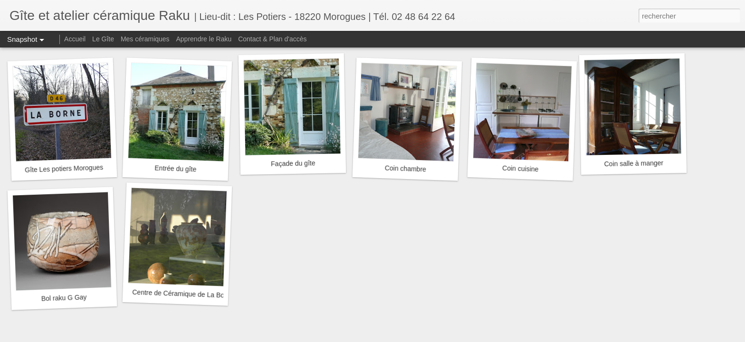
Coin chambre (406, 168)
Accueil (75, 39)
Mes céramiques (145, 39)
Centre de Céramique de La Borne (183, 293)
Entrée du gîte (175, 168)
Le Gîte (103, 39)
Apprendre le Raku (204, 39)
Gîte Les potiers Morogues (64, 168)
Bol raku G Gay (64, 297)
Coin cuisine (520, 168)
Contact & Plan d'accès (272, 39)
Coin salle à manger (633, 163)
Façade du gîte (293, 163)
